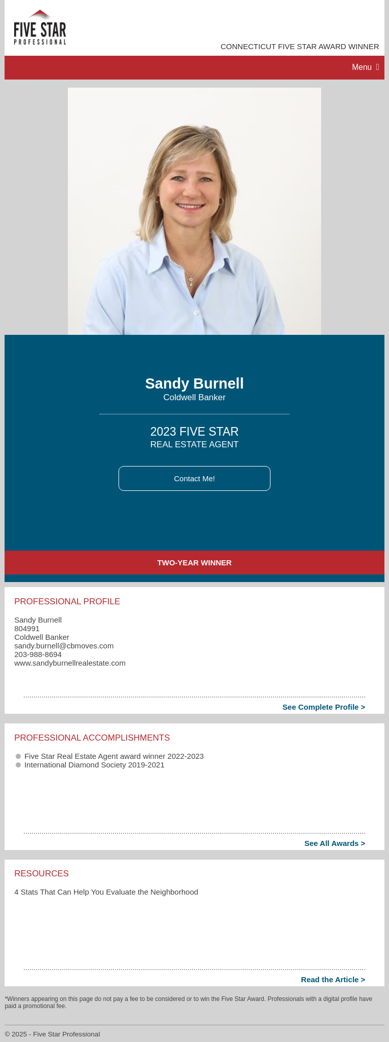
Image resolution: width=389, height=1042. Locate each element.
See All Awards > (334, 843)
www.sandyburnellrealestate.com (70, 663)
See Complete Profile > (324, 707)
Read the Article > (333, 979)
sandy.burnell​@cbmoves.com (63, 645)
